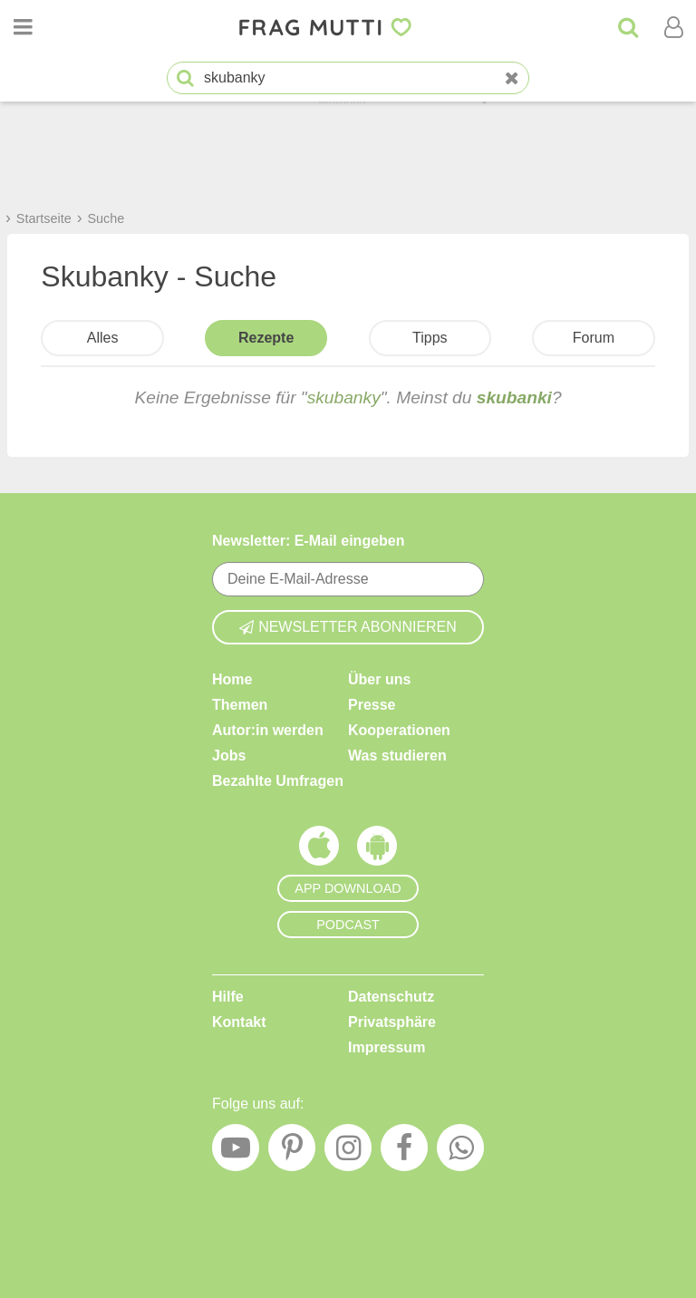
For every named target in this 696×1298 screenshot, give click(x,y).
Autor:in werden (268, 730)
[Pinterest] (291, 1152)
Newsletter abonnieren (348, 626)
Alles (103, 337)
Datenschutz (391, 996)
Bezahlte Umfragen (277, 781)
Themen (239, 704)
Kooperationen (399, 730)
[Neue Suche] (512, 78)
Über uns (379, 679)
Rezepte (266, 337)
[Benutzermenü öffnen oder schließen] (673, 27)
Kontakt (239, 1022)
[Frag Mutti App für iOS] (319, 850)
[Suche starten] (185, 78)
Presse (372, 704)
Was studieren (397, 755)
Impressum (386, 1047)
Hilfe (228, 996)
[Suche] (628, 27)
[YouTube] (235, 1152)
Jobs (229, 755)
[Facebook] (404, 1152)
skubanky (344, 397)
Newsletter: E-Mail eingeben (308, 540)
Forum (593, 337)
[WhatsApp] (460, 1152)
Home (232, 679)
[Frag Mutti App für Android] (377, 850)
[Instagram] (348, 1152)
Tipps (430, 337)
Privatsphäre (392, 1022)
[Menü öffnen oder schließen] (22, 27)
